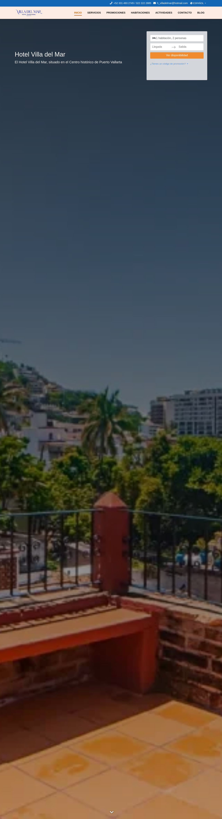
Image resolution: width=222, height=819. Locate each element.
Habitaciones (140, 12)
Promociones (116, 12)
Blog (200, 12)
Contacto (185, 12)
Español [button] (197, 3)
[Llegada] (161, 46)
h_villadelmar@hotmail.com (170, 3)
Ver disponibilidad (177, 55)
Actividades (163, 12)
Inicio (78, 12)
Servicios (94, 12)
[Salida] (187, 46)
